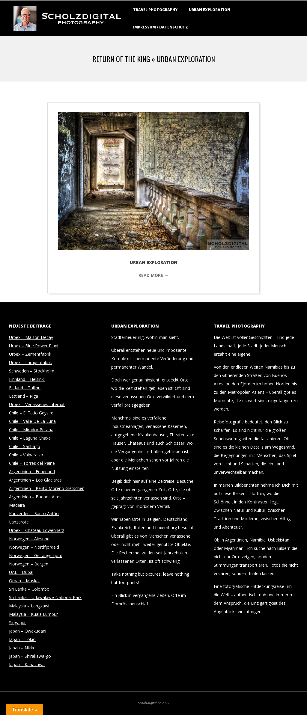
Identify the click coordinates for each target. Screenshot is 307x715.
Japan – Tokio (22, 639)
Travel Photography (155, 9)
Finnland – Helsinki (27, 379)
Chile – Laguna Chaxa (30, 438)
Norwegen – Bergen (28, 564)
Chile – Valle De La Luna (32, 421)
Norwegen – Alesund (29, 538)
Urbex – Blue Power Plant (34, 346)
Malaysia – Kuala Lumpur (33, 614)
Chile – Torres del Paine (32, 463)
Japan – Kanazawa (27, 664)
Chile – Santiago (24, 446)
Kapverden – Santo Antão (34, 513)
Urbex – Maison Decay (31, 337)
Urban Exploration (209, 9)
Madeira (17, 505)
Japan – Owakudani (27, 631)
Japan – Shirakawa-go (30, 656)
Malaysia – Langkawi (29, 606)
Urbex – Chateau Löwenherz (36, 530)
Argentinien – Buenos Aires (35, 497)
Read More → (153, 275)
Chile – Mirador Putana (31, 429)
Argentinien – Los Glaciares (35, 480)
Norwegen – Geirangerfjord (35, 555)
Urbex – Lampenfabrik (30, 362)
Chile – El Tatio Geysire (31, 413)
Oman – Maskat (24, 580)
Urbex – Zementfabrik (30, 354)
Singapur (17, 622)
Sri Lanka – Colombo (29, 589)
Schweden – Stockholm (31, 371)
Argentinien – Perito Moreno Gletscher (46, 488)
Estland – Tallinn (24, 387)
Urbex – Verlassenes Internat (37, 404)
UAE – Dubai (21, 572)
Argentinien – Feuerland (32, 471)
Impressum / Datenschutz (160, 27)
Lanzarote (19, 522)
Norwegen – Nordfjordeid (34, 547)
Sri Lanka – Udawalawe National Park (45, 597)
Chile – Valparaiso (26, 455)
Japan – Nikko (22, 648)
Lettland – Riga (23, 396)
